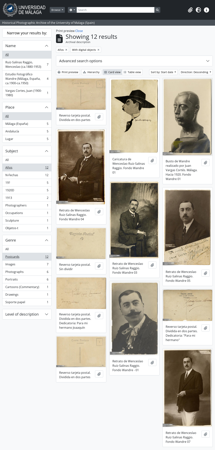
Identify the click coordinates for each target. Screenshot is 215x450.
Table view (132, 72)
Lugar (26, 140)
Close (79, 31)
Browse (56, 10)
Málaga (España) (26, 125)
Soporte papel (26, 303)
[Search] (116, 10)
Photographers (26, 206)
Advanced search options (80, 60)
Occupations (26, 214)
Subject (11, 150)
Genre (10, 240)
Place (9, 107)
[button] (190, 10)
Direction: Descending (195, 72)
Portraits (26, 280)
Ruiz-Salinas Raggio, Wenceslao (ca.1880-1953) (26, 64)
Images (26, 265)
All (7, 55)
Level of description (22, 314)
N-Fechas (26, 176)
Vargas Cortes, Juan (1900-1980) (26, 93)
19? (26, 183)
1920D (26, 191)
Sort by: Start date (162, 72)
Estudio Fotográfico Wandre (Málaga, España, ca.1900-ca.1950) (26, 78)
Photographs (26, 273)
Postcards (26, 257)
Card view (112, 72)
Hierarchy (91, 72)
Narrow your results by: (27, 32)
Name (10, 45)
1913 (26, 199)
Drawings (26, 295)
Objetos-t (26, 229)
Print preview (68, 72)
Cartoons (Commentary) (26, 288)
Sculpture (26, 221)
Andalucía (26, 132)
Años (26, 168)
